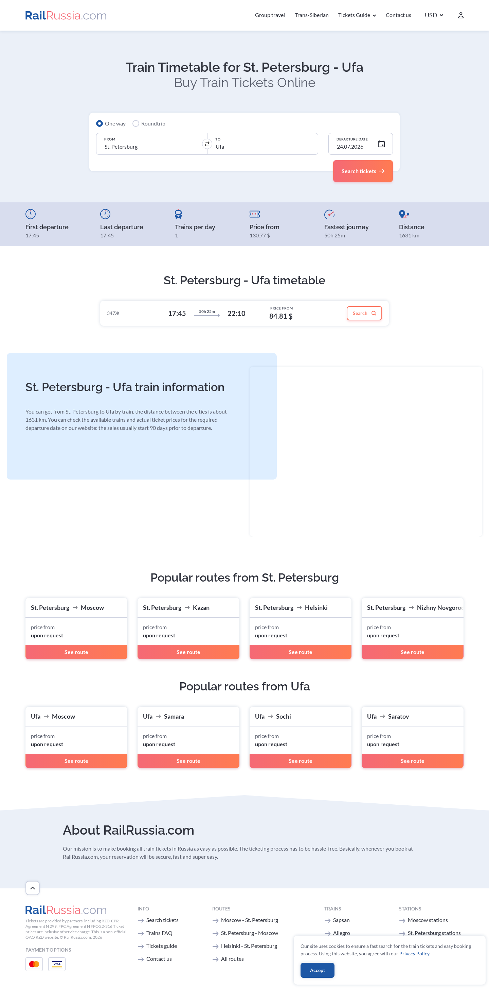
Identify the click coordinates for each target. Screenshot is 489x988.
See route (76, 652)
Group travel (270, 15)
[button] (434, 15)
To (217, 139)
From (109, 139)
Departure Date (352, 139)
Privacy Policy (414, 953)
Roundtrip (153, 123)
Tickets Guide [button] (354, 15)
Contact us (398, 15)
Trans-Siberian (312, 15)
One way (115, 123)
